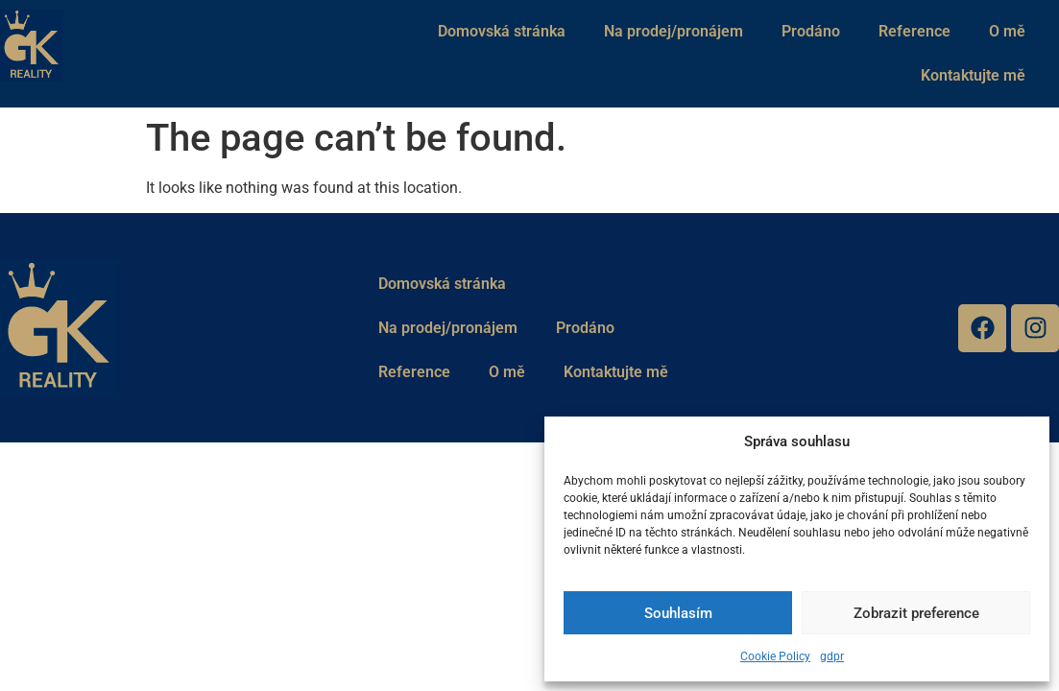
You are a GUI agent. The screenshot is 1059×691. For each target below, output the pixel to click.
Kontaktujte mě (973, 75)
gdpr (832, 656)
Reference (914, 31)
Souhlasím (678, 613)
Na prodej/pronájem (673, 31)
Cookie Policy (775, 656)
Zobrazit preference (916, 613)
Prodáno (811, 31)
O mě (1007, 31)
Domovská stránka (502, 31)
